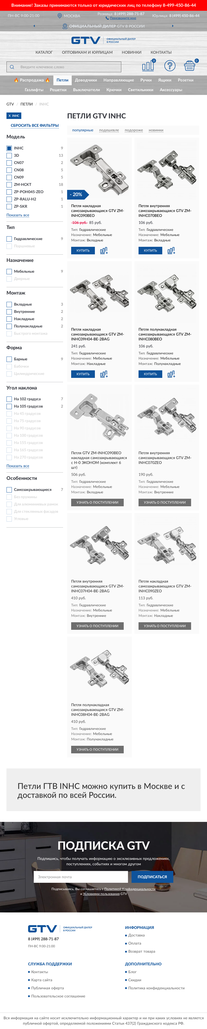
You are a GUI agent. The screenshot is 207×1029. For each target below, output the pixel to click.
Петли (62, 80)
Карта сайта (41, 980)
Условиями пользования (101, 893)
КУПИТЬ (83, 250)
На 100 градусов (28, 435)
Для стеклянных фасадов (36, 512)
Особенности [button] (21, 478)
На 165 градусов (28, 450)
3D (16, 156)
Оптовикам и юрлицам (87, 52)
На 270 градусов (28, 457)
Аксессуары (171, 90)
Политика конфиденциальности (156, 988)
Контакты (161, 52)
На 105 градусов (28, 406)
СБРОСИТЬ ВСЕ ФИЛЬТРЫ (35, 126)
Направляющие (119, 80)
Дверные (22, 279)
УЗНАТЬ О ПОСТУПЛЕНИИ (97, 502)
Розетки (186, 80)
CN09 (19, 177)
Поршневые (24, 246)
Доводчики (86, 80)
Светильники (140, 90)
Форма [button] (14, 348)
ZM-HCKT (22, 185)
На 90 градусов (27, 428)
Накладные (24, 319)
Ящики (164, 80)
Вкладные (23, 304)
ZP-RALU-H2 (25, 199)
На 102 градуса (27, 399)
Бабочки (21, 366)
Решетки (58, 90)
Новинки (132, 52)
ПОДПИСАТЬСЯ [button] (152, 877)
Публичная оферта (47, 988)
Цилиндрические (29, 374)
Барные (20, 359)
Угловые (21, 519)
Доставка (136, 936)
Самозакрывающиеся (32, 490)
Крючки (114, 90)
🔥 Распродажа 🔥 (32, 80)
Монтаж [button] (15, 293)
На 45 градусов (27, 414)
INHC (18, 148)
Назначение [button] (20, 260)
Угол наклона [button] (21, 388)
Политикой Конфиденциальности (130, 889)
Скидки (134, 980)
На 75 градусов (27, 421)
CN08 (19, 170)
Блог (132, 972)
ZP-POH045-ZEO (28, 192)
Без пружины (25, 497)
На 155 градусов (28, 443)
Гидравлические (28, 239)
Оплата (134, 944)
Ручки (146, 80)
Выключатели (86, 90)
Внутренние (24, 312)
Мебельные (24, 272)
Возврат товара (141, 952)
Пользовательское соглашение (58, 996)
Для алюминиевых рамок (36, 504)
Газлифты (34, 90)
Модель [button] (15, 137)
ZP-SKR (20, 206)
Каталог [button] (44, 52)
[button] (121, 17)
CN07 (19, 163)
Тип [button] (10, 227)
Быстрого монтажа (30, 334)
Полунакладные (28, 326)
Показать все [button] (17, 215)
